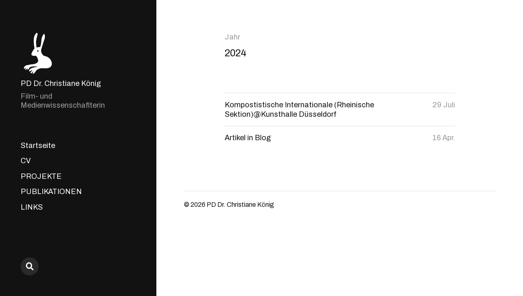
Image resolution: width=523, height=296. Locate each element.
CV (26, 161)
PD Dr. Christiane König (61, 83)
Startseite (38, 145)
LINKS (32, 207)
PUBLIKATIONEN (51, 191)
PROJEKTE (41, 176)
